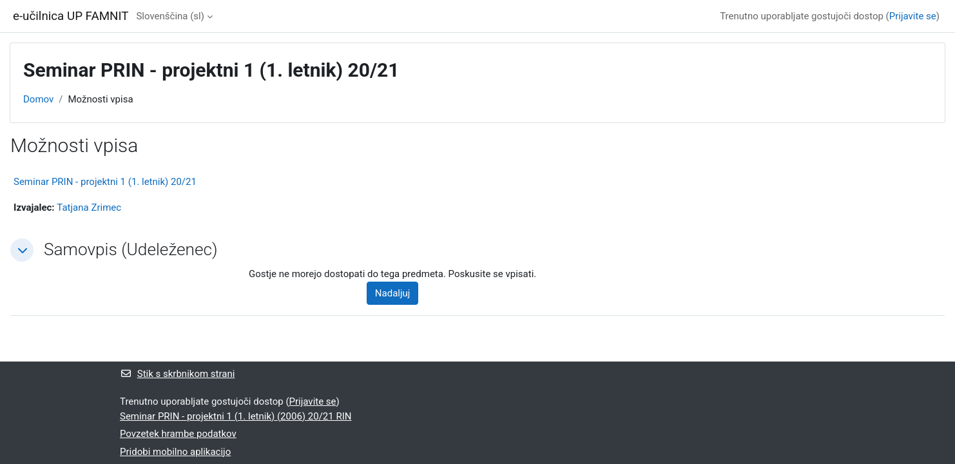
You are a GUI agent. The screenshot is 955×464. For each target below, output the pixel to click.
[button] (22, 250)
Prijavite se (912, 16)
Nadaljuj (392, 293)
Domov (38, 99)
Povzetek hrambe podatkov (178, 434)
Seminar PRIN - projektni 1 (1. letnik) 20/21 (105, 182)
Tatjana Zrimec (89, 207)
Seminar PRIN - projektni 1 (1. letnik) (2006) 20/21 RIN (235, 416)
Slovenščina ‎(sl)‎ (170, 16)
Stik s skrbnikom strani (177, 374)
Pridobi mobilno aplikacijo (175, 452)
